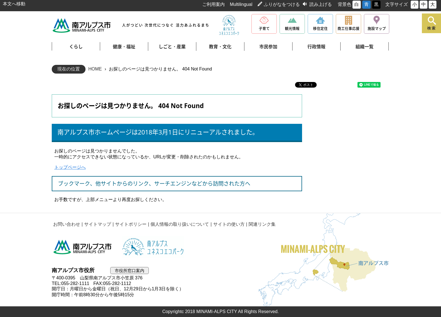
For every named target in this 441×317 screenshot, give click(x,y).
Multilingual (241, 4)
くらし (76, 47)
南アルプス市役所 (83, 247)
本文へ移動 (14, 3)
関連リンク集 (262, 224)
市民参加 (268, 47)
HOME (95, 69)
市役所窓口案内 (129, 270)
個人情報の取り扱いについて (179, 224)
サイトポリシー (131, 224)
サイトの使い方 (229, 224)
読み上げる (320, 4)
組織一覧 (365, 47)
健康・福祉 (124, 47)
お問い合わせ (66, 224)
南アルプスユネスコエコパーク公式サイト (229, 25)
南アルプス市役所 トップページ (82, 25)
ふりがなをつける (282, 4)
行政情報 (316, 47)
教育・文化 (220, 47)
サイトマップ (97, 224)
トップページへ (70, 167)
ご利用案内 (213, 4)
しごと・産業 (172, 47)
